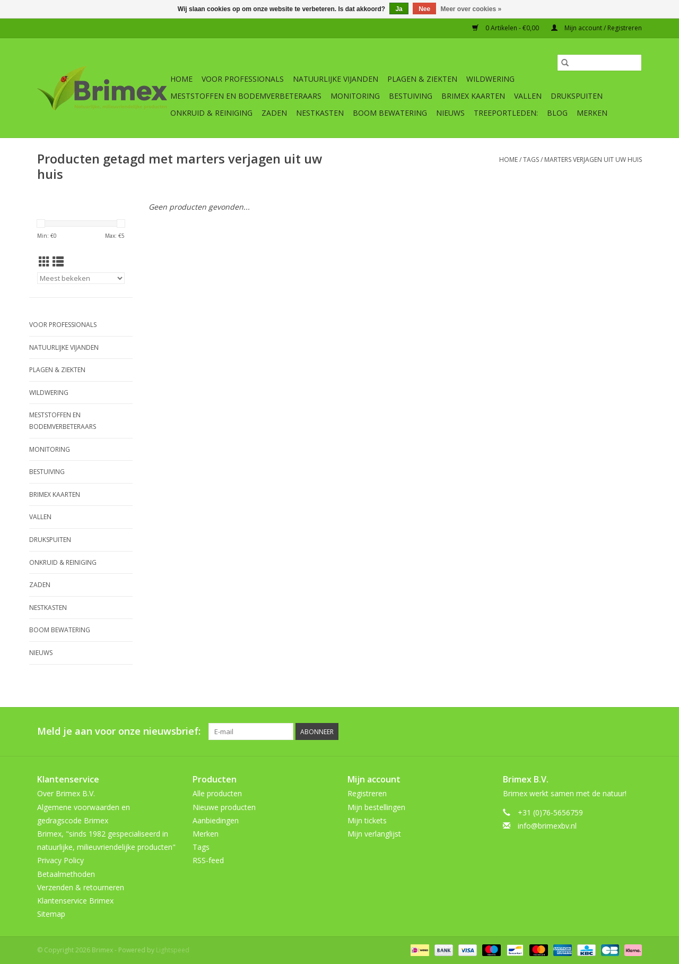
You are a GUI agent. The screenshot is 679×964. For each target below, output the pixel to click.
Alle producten (217, 793)
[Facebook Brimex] (537, 731)
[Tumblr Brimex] (614, 731)
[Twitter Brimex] (557, 731)
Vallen (528, 96)
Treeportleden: (506, 113)
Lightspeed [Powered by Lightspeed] (172, 949)
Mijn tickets (367, 820)
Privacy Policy (60, 860)
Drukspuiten (577, 96)
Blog (557, 113)
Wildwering (490, 79)
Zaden (274, 113)
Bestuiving (410, 96)
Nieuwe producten (224, 807)
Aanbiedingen (216, 820)
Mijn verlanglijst (374, 834)
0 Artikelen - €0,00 (506, 27)
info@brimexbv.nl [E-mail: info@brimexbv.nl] (547, 826)
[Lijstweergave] (58, 261)
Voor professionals (243, 79)
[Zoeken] (599, 62)
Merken (592, 113)
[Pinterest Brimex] (576, 731)
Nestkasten (320, 113)
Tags (531, 159)
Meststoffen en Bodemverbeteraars (245, 96)
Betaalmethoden (66, 874)
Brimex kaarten (473, 96)
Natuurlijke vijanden (335, 79)
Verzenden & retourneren (80, 887)
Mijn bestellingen (376, 807)
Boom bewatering (390, 113)
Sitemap (51, 914)
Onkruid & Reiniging (211, 113)
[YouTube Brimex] (595, 731)
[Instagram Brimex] (633, 731)
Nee (424, 9)
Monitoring (355, 96)
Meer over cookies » (471, 9)
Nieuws (450, 113)
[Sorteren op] (81, 278)
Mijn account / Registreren (596, 27)
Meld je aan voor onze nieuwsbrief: (119, 731)
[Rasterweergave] (44, 261)
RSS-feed (208, 860)
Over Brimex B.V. (66, 793)
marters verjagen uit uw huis (593, 159)
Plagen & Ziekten (422, 79)
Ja (398, 9)
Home (181, 79)
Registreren (367, 793)
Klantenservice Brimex (75, 901)
